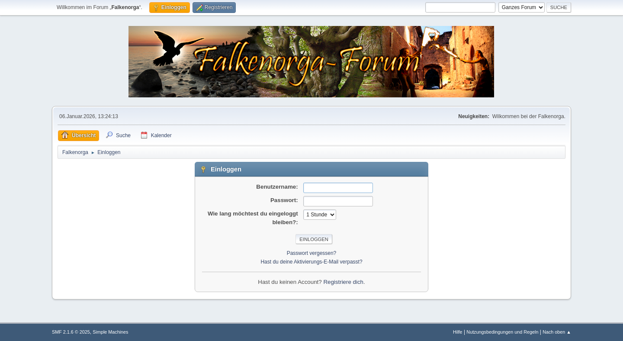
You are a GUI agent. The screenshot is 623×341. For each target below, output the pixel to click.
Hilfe (457, 332)
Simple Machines (110, 332)
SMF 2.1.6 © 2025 (71, 332)
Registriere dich (343, 282)
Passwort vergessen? (312, 253)
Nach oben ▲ (557, 332)
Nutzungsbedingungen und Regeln (502, 332)
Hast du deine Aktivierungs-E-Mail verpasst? (311, 262)
